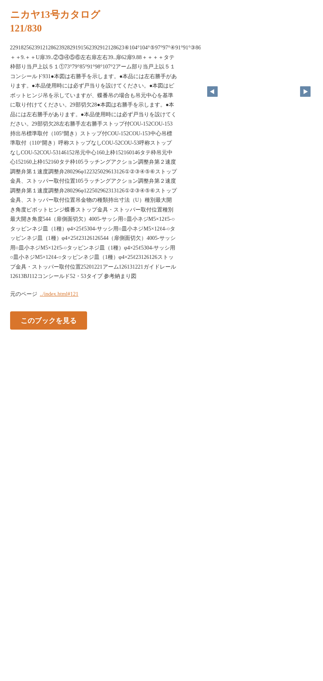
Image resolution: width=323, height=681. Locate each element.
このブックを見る (49, 320)
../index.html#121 (59, 294)
